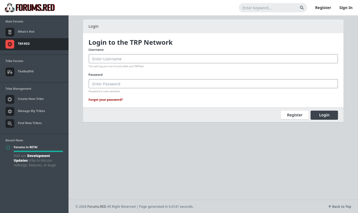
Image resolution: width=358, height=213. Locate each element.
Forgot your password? (106, 99)
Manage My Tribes (25, 111)
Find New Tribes (23, 123)
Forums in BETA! (26, 147)
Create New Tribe (24, 99)
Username (96, 49)
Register (323, 7)
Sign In (346, 7)
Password (96, 74)
